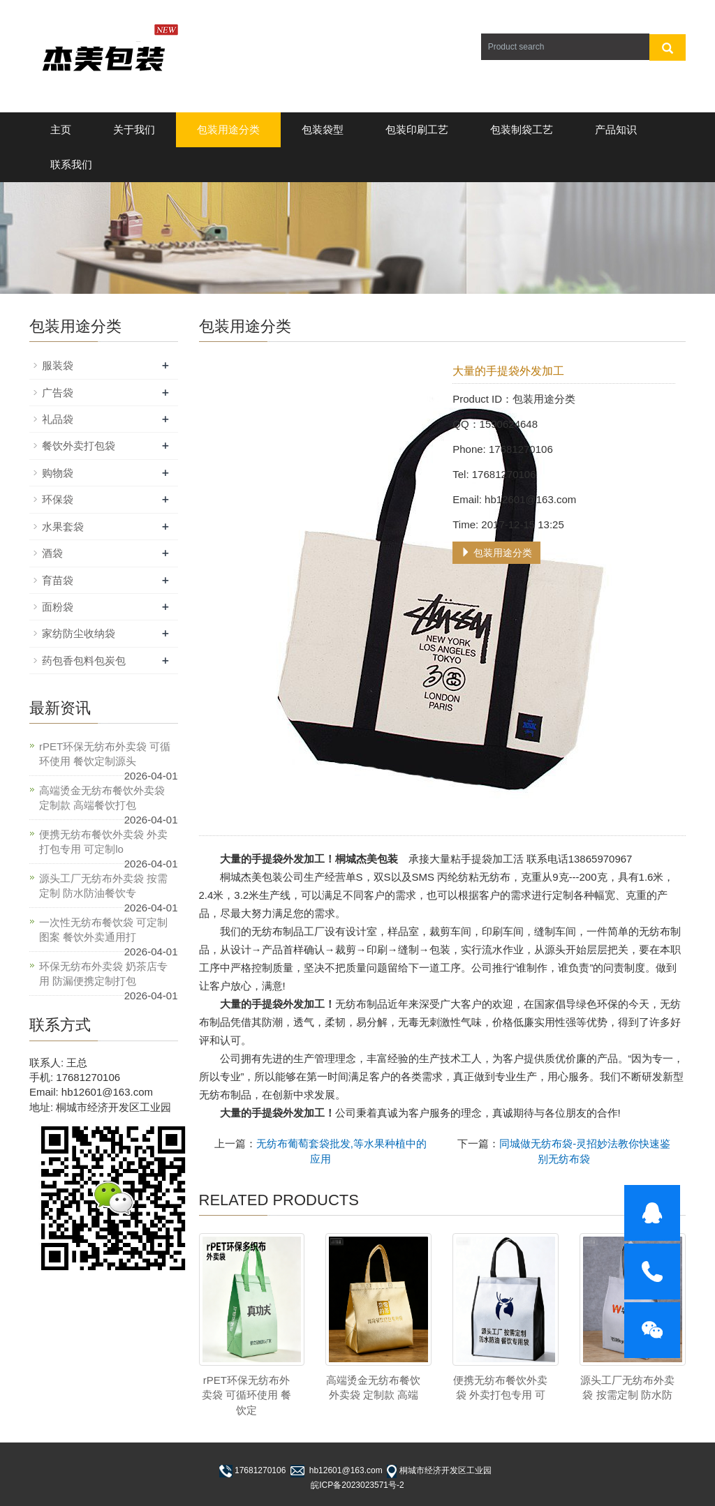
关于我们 (134, 129)
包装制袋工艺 (521, 129)
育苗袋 (57, 580)
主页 (60, 129)
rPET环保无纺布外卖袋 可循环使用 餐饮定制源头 (104, 753)
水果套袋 (63, 526)
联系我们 (71, 164)
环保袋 (57, 499)
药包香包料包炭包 (84, 660)
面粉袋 (57, 607)
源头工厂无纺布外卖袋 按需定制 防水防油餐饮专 (103, 885)
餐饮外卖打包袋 (78, 446)
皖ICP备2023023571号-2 (357, 1485)
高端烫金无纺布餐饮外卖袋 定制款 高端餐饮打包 (102, 797)
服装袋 (57, 365)
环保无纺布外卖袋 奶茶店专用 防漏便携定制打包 (103, 973)
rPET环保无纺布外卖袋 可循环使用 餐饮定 (246, 1395)
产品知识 (616, 129)
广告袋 (57, 392)
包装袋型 (323, 129)
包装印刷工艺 (416, 129)
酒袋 (52, 553)
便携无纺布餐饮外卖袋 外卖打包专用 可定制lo (103, 841)
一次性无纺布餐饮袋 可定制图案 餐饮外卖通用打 (103, 929)
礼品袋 (57, 419)
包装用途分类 (228, 129)
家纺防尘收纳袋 (78, 633)
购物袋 (57, 473)
